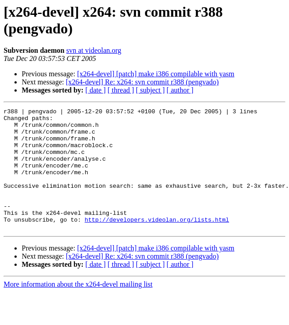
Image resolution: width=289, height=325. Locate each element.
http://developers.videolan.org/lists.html (156, 242)
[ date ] (95, 90)
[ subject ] (150, 90)
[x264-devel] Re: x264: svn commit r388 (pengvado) (142, 82)
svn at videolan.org (93, 50)
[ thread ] (120, 90)
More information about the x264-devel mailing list (78, 308)
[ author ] (180, 90)
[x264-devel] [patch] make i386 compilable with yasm (155, 74)
